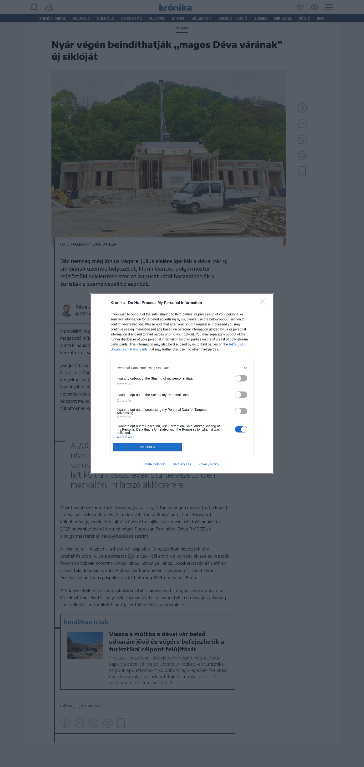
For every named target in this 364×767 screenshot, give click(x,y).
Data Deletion (155, 464)
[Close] (264, 303)
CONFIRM (148, 447)
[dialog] (182, 383)
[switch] (241, 378)
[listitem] (182, 367)
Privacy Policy (208, 464)
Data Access (181, 464)
